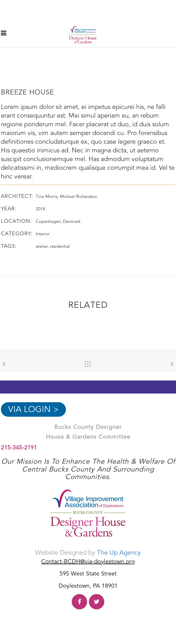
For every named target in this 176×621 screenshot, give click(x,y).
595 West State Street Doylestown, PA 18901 (88, 579)
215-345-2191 (19, 447)
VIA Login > (33, 409)
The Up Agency (119, 553)
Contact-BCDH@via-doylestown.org (88, 561)
